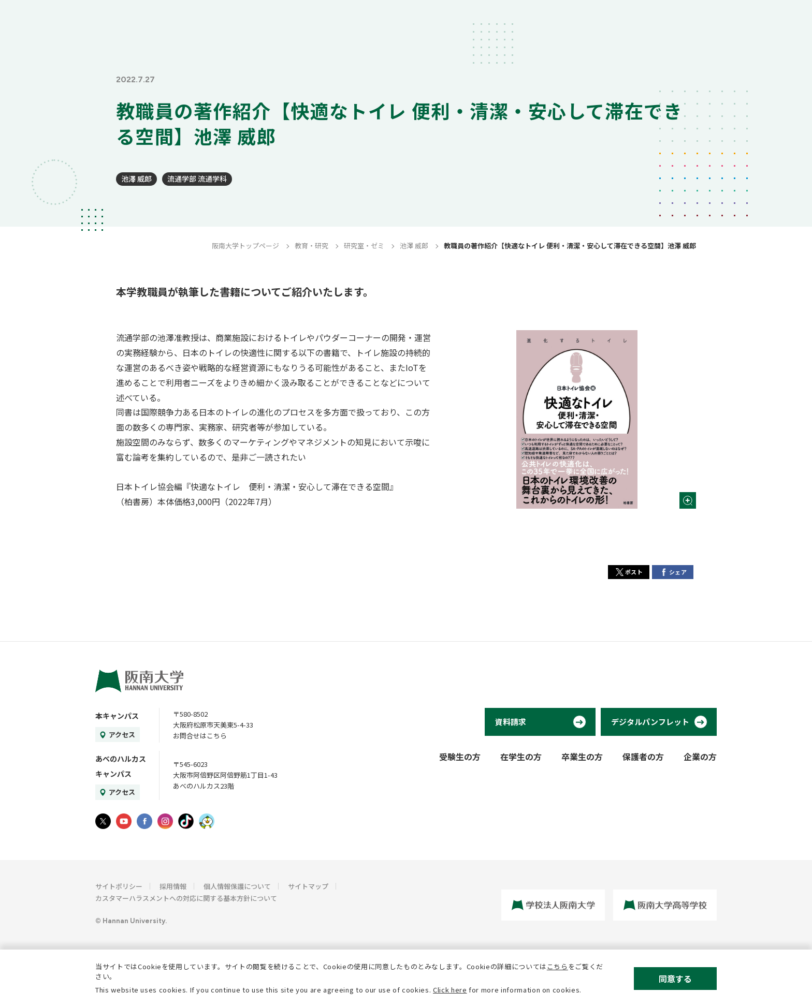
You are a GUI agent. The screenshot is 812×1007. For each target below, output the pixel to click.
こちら (557, 966)
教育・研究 (311, 245)
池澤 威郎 (136, 178)
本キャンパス (117, 715)
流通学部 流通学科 (197, 178)
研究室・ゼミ (364, 245)
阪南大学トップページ (245, 245)
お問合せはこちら (200, 736)
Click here (450, 990)
